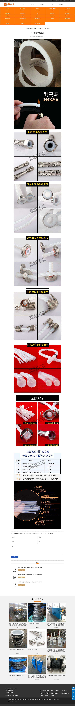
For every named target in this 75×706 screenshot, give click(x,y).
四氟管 (37, 8)
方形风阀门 (41, 695)
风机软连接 (62, 692)
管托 (37, 13)
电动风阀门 (47, 695)
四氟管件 (57, 692)
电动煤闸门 (18, 627)
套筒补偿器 (41, 692)
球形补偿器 (52, 13)
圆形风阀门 (67, 693)
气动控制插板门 (56, 653)
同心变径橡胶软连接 (37, 627)
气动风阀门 (52, 695)
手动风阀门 (67, 13)
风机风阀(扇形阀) (22, 18)
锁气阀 (22, 23)
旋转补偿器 (22, 13)
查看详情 (21, 570)
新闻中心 (52, 4)
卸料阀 (7, 23)
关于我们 (32, 4)
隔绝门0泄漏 (67, 18)
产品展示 (42, 4)
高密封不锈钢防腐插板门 (56, 627)
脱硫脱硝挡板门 (37, 18)
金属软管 (7, 8)
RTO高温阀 (7, 18)
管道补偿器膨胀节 (52, 8)
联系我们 (61, 4)
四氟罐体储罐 (7, 13)
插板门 (52, 18)
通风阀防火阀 (37, 23)
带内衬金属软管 (37, 653)
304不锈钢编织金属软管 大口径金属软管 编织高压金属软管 (30, 582)
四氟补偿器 (52, 692)
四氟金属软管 (22, 8)
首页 (23, 4)
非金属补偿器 (67, 8)
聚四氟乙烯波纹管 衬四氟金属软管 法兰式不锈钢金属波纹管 (30, 574)
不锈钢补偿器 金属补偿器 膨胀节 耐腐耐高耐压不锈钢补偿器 (30, 567)
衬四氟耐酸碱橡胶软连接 (18, 653)
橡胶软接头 (47, 692)
